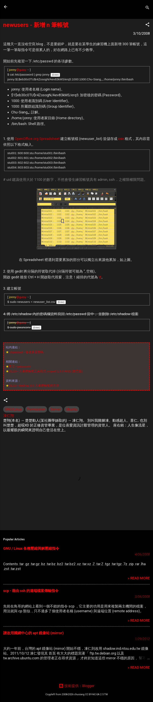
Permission (36, 409)
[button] (147, 25)
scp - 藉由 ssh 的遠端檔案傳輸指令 (31, 591)
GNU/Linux (13, 409)
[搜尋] (147, 8)
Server (55, 409)
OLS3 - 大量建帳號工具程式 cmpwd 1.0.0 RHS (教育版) (46, 371)
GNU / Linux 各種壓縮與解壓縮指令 (31, 548)
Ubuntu (71, 409)
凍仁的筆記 (28, 7)
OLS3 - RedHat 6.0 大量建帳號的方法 (34, 385)
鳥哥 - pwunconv (20, 366)
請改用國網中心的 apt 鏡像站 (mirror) (33, 633)
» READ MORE (139, 578)
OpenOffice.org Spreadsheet (37, 139)
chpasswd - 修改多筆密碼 (26, 352)
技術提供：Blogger (76, 686)
